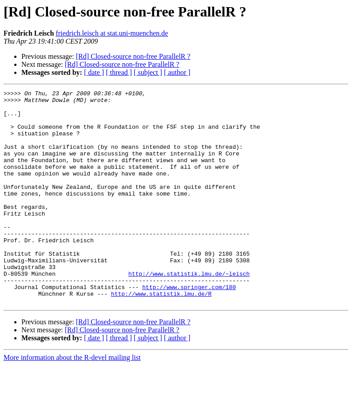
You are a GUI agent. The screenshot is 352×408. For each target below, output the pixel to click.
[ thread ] (119, 72)
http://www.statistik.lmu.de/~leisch (189, 311)
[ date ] (94, 72)
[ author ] (177, 72)
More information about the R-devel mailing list (72, 400)
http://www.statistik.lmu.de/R (161, 335)
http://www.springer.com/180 (189, 327)
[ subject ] (148, 72)
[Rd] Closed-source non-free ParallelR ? (133, 56)
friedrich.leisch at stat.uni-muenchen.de (112, 33)
